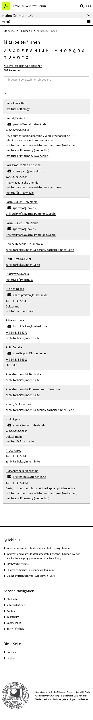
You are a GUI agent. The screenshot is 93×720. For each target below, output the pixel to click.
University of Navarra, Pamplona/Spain (31, 214)
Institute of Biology (18, 109)
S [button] (83, 50)
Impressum (13, 616)
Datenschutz (14, 622)
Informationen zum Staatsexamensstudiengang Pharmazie (40, 548)
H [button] (35, 50)
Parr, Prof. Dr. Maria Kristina (23, 165)
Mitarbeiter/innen (16, 605)
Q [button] (74, 50)
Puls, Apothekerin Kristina (22, 471)
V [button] (14, 57)
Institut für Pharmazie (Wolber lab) (55, 145)
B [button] (9, 50)
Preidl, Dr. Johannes (18, 404)
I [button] (39, 50)
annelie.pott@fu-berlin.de (29, 353)
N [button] (60, 50)
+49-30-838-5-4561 (17, 483)
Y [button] (23, 57)
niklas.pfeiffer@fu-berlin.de (30, 295)
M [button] (56, 50)
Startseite (9, 30)
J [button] (43, 50)
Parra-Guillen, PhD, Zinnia (22, 223)
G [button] (31, 50)
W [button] (18, 57)
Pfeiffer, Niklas (15, 289)
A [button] (5, 50)
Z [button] (27, 57)
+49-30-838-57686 (16, 177)
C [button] (14, 50)
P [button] (70, 50)
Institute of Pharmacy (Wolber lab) (27, 150)
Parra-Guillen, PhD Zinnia (22, 202)
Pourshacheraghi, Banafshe (23, 374)
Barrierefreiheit (15, 628)
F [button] (27, 50)
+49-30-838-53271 (16, 332)
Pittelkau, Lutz (15, 320)
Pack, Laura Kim (16, 103)
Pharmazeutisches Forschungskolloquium (30, 570)
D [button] (18, 50)
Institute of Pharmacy (19, 280)
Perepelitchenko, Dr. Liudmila (24, 244)
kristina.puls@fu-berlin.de (29, 477)
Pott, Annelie (14, 347)
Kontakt (11, 611)
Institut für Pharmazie (20, 145)
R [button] (79, 50)
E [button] (23, 50)
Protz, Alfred (13, 450)
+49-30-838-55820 (16, 431)
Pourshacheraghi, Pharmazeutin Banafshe (33, 389)
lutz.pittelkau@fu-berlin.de (30, 326)
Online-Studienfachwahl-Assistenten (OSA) (31, 575)
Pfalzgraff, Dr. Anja (17, 274)
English (11, 658)
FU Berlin (11, 365)
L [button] (52, 50)
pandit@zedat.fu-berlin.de (29, 124)
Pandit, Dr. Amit (15, 118)
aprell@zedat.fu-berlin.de (29, 425)
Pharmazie (26, 30)
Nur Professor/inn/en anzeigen (23, 66)
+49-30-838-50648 (16, 456)
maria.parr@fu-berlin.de (28, 171)
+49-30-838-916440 (17, 130)
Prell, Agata (13, 419)
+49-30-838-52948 (16, 301)
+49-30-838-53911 (16, 359)
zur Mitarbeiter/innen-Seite (23, 250)
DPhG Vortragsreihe (18, 564)
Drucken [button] (11, 652)
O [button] (65, 50)
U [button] (9, 57)
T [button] (5, 57)
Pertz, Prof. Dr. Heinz (18, 259)
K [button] (47, 50)
